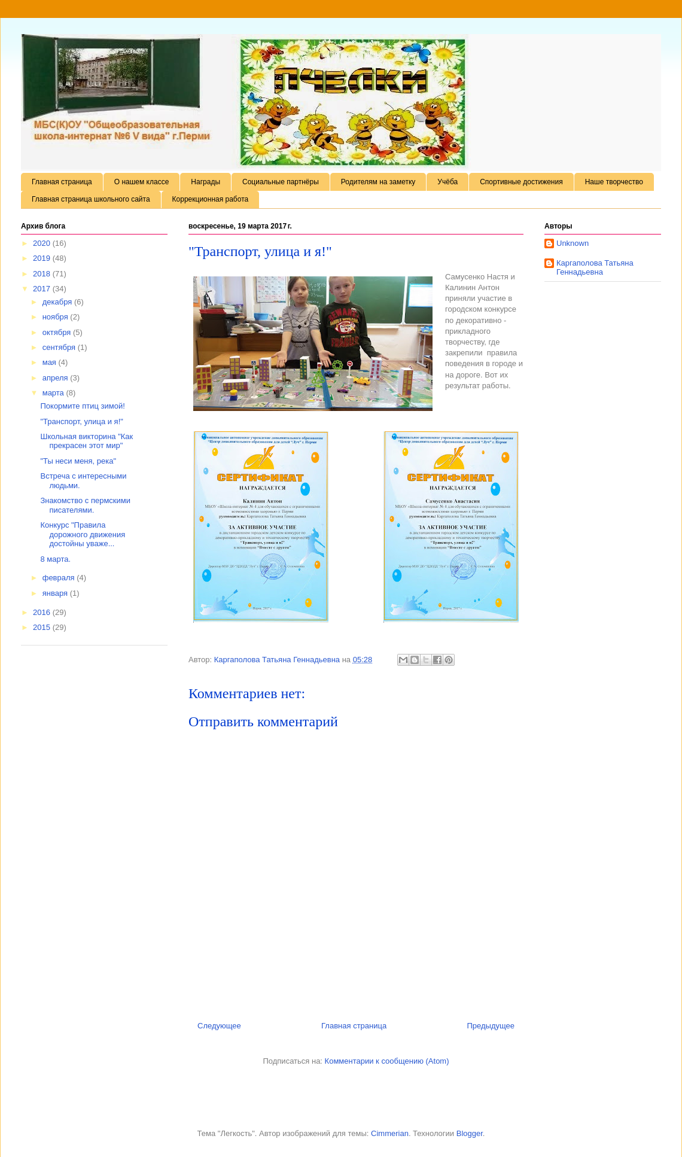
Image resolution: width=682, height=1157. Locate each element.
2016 (43, 612)
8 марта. (55, 559)
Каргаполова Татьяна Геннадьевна (595, 267)
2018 (43, 273)
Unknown (572, 243)
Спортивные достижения (521, 182)
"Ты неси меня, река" (78, 460)
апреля (56, 377)
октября (57, 332)
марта (54, 392)
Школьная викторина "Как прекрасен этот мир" (86, 441)
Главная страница (62, 182)
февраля (59, 577)
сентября (60, 347)
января (56, 593)
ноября (56, 316)
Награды (205, 182)
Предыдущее (490, 1025)
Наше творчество (614, 182)
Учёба (447, 182)
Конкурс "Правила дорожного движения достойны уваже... (82, 534)
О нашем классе (141, 182)
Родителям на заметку (378, 182)
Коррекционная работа (210, 199)
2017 (43, 288)
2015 (43, 627)
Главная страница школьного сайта (91, 199)
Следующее (219, 1025)
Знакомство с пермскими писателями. (85, 505)
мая (50, 362)
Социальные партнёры (280, 182)
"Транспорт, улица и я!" (81, 421)
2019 (43, 258)
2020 (43, 243)
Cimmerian (390, 1133)
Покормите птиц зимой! (82, 405)
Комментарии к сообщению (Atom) (387, 1060)
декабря (58, 301)
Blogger (469, 1133)
